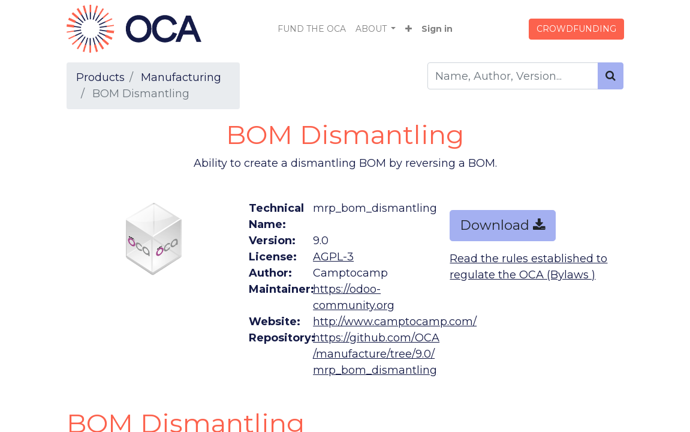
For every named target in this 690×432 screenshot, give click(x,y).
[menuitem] (312, 29)
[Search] (610, 75)
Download (503, 225)
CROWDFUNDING (576, 28)
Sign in (437, 28)
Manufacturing (181, 77)
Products (100, 77)
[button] (408, 29)
